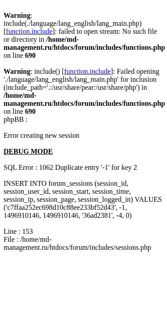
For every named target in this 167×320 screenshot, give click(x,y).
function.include (29, 31)
